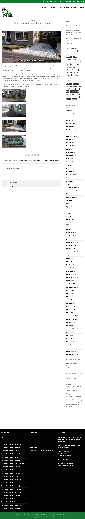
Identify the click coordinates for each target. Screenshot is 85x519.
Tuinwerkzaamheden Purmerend (11, 492)
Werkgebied (5, 437)
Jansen (44, 8)
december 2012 (71, 316)
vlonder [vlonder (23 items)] (78, 94)
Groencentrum (47, 1)
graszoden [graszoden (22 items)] (74, 61)
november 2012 (71, 319)
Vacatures (69, 200)
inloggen (12, 186)
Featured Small (71, 123)
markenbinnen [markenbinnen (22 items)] (76, 75)
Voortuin (35, 20)
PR (67, 168)
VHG (31, 444)
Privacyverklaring (35, 447)
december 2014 (71, 242)
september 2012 (71, 325)
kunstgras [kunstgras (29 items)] (69, 72)
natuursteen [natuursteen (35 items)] (73, 78)
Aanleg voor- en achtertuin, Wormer (48, 175)
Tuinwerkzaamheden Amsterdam (11, 444)
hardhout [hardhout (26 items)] (73, 64)
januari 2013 (70, 312)
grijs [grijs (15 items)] (80, 61)
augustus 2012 (70, 328)
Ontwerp (69, 158)
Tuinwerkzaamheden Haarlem (10, 466)
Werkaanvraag (78, 8)
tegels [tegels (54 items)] (72, 88)
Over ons (69, 162)
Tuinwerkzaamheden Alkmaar (10, 441)
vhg (67, 203)
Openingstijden (70, 1)
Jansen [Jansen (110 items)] (75, 67)
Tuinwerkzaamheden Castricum (11, 460)
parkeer (57, 160)
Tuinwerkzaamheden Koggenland (11, 479)
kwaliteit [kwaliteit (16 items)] (75, 72)
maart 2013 (69, 306)
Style (67, 184)
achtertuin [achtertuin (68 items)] (74, 51)
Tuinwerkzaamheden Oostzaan (11, 489)
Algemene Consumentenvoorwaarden (41, 450)
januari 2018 (70, 229)
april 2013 (69, 303)
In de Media (69, 146)
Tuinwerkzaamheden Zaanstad (10, 508)
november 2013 (71, 280)
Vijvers (68, 207)
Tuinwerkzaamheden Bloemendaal (12, 457)
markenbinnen (48, 160)
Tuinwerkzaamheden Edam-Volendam (13, 463)
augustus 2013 (70, 290)
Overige (68, 165)
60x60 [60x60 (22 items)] (68, 48)
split (33, 162)
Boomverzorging (71, 117)
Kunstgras (69, 152)
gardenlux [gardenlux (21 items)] (69, 56)
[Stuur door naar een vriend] (32, 154)
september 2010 (71, 354)
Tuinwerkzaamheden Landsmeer (11, 482)
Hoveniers (53, 8)
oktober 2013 (70, 284)
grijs (43, 160)
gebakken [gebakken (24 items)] (69, 59)
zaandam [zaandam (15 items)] (74, 99)
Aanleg (68, 110)
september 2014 (71, 251)
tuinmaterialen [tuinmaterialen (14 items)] (70, 94)
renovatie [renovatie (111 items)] (69, 83)
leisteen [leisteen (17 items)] (69, 75)
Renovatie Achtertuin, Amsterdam (14, 175)
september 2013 (71, 287)
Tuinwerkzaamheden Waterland (11, 502)
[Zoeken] (2, 1)
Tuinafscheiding (71, 187)
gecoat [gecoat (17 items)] (75, 59)
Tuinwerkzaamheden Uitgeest (10, 495)
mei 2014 (69, 264)
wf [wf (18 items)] (81, 97)
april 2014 (69, 268)
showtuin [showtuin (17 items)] (75, 86)
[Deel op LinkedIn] (38, 154)
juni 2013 (69, 296)
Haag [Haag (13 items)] (68, 64)
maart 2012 (69, 344)
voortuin (37, 162)
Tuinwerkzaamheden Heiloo (10, 476)
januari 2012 (70, 351)
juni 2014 (69, 261)
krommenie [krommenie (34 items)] (75, 70)
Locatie (32, 437)
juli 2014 (68, 258)
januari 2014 (70, 274)
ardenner (39, 160)
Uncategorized (71, 197)
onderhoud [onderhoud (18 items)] (69, 80)
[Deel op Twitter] (29, 154)
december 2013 (71, 277)
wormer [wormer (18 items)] (69, 99)
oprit (53, 160)
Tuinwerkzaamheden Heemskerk (11, 470)
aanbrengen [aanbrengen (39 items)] (74, 48)
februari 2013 (70, 309)
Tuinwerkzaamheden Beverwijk (11, 454)
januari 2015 (70, 239)
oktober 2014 (70, 248)
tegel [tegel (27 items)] (68, 88)
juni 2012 (69, 335)
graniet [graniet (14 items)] (69, 61)
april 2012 (69, 341)
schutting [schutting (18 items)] (69, 86)
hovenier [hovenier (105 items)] (79, 64)
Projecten (29, 20)
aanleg (35, 160)
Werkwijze (69, 219)
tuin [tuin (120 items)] (68, 91)
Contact (69, 8)
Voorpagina (70, 213)
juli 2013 (68, 293)
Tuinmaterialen (59, 1)
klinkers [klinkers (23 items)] (69, 70)
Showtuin (61, 8)
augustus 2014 (70, 255)
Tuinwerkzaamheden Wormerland (11, 505)
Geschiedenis (70, 129)
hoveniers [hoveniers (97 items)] (69, 67)
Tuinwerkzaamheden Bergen (10, 450)
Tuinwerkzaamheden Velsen (10, 498)
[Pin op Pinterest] (35, 154)
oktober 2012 (70, 322)
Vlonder (68, 210)
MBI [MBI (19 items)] (68, 78)
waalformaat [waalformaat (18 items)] (76, 97)
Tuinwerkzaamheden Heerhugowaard (13, 473)
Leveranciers (70, 155)
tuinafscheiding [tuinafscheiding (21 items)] (74, 91)
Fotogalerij (69, 126)
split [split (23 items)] (80, 86)
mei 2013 (69, 300)
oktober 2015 (70, 235)
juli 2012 (68, 332)
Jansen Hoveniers (40, 28)
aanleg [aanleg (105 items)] (68, 51)
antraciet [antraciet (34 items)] (69, 53)
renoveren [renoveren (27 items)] (76, 83)
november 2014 (71, 245)
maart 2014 (69, 271)
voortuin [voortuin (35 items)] (69, 97)
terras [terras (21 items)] (77, 88)
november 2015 (71, 232)
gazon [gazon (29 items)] (74, 56)
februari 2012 (70, 348)
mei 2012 (69, 338)
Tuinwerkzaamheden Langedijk (10, 486)
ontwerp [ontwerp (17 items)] (76, 80)
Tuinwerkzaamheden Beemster (11, 447)
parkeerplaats (28, 162)
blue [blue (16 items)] (74, 53)
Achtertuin (69, 114)
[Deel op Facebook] (26, 154)
